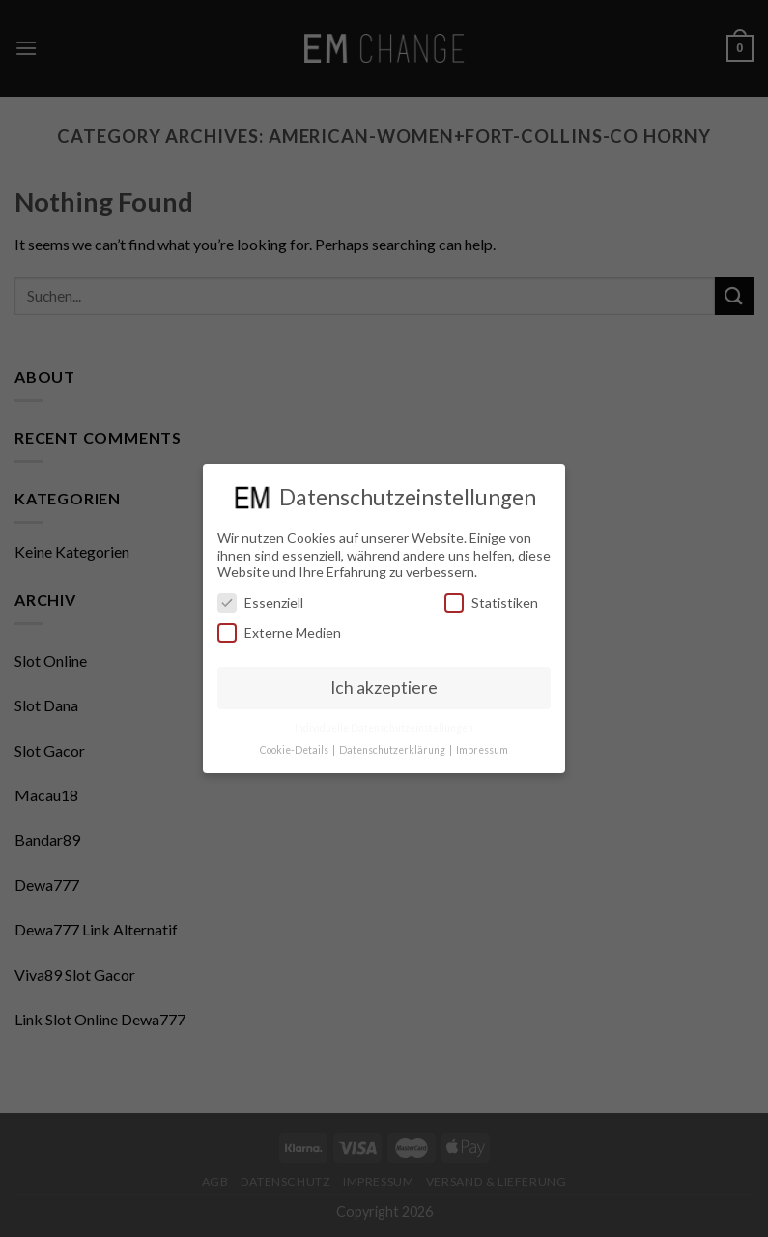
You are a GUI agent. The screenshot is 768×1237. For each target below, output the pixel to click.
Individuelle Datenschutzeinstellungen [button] (384, 728)
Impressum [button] (482, 750)
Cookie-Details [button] (295, 750)
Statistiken (491, 602)
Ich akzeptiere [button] (384, 687)
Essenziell (260, 602)
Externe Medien (279, 632)
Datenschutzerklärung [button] (393, 750)
